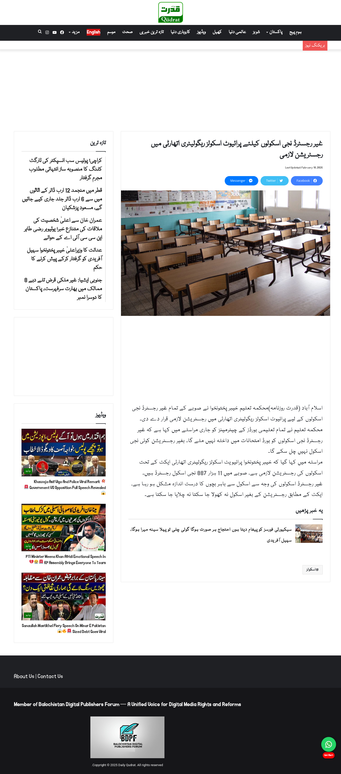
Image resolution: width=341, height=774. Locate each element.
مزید (76, 32)
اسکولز (311, 569)
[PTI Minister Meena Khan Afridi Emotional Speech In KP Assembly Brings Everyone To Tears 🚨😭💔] (63, 527)
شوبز (256, 32)
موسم (111, 32)
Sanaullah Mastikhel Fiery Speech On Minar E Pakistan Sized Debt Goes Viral (64, 628)
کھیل (217, 32)
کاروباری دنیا (180, 32)
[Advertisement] (170, 89)
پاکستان (275, 32)
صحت (127, 32)
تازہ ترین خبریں (152, 32)
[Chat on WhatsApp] (328, 744)
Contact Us (50, 676)
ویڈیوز (201, 32)
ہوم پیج (295, 32)
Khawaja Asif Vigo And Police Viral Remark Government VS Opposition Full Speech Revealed (65, 487)
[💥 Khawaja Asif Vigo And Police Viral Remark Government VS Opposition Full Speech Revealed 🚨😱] (63, 452)
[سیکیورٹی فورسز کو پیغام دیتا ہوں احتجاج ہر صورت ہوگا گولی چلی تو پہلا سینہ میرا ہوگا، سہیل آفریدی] (308, 533)
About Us (24, 676)
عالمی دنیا (237, 32)
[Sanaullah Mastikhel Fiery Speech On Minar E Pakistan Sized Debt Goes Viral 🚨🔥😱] (63, 596)
